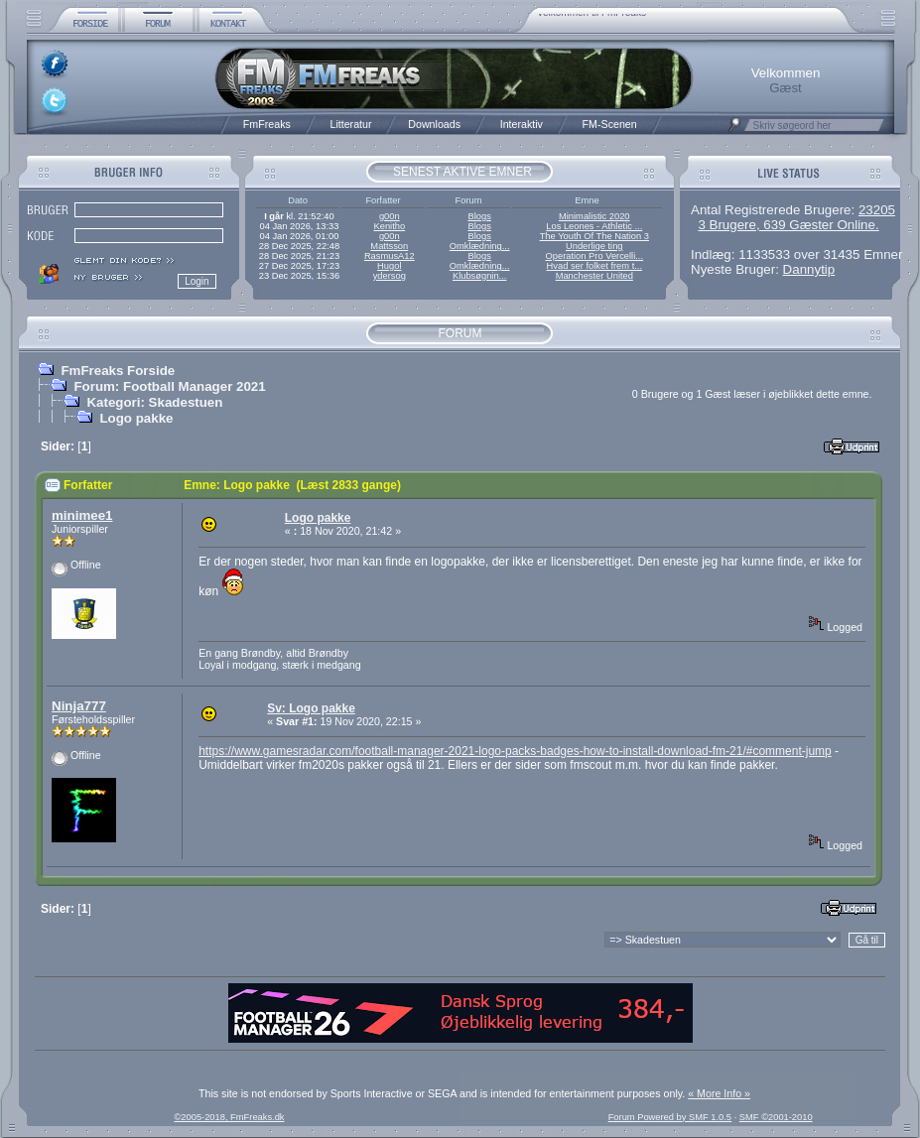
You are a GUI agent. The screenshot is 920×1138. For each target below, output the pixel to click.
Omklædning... (480, 246)
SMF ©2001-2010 (776, 1117)
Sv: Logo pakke (311, 708)
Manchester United (594, 276)
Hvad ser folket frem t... (594, 266)
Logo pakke (136, 418)
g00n (389, 216)
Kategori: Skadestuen (154, 402)
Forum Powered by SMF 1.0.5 (669, 1117)
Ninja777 (79, 705)
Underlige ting (594, 246)
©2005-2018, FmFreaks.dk (229, 1117)
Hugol (389, 266)
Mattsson (389, 246)
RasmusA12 (389, 256)
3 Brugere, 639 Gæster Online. (788, 224)
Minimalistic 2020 (594, 216)
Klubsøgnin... (479, 276)
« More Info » (719, 1093)
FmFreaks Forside (118, 370)
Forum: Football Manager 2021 (169, 386)
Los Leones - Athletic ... (594, 226)
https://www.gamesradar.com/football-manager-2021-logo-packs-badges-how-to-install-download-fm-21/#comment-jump (515, 751)
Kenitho (389, 226)
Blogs (478, 216)
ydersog (389, 276)
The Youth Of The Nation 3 (594, 236)
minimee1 (82, 515)
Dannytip (809, 269)
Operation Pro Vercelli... (595, 256)
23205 (876, 209)
